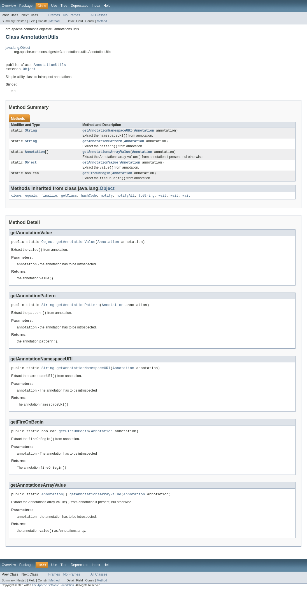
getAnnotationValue (100, 167)
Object (29, 70)
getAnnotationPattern (102, 144)
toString (147, 202)
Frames (54, 15)
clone (16, 202)
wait (162, 202)
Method (54, 21)
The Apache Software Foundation (53, 600)
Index (96, 6)
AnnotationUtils (50, 65)
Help (106, 6)
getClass (69, 202)
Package (25, 6)
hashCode (89, 202)
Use (54, 6)
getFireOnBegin (96, 178)
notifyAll (126, 202)
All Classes (98, 15)
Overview (9, 6)
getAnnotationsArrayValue (106, 155)
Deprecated (80, 6)
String (31, 132)
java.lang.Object (18, 48)
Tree (64, 6)
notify (107, 202)
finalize (49, 202)
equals (31, 202)
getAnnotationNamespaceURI (107, 132)
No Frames (71, 15)
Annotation (144, 132)
